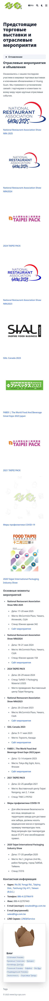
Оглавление (15, 56)
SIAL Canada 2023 (24, 334)
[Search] (37, 5)
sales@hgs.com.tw (16, 914)
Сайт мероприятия (21, 628)
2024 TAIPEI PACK (24, 222)
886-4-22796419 (25, 896)
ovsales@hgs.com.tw (35, 905)
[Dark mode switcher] (42, 5)
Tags (5, 989)
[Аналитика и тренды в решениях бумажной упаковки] (24, 952)
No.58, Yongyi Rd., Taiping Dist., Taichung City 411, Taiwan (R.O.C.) (24, 888)
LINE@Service (28, 918)
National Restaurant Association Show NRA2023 (24, 278)
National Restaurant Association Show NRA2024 (24, 166)
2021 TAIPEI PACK (24, 447)
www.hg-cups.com (18, 994)
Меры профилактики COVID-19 (24, 501)
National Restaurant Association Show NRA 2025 (24, 118)
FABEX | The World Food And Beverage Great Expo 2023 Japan (24, 390)
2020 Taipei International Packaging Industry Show (24, 557)
